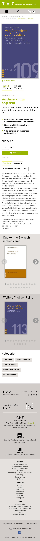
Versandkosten (20, 510)
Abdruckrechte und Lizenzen (20, 508)
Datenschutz (18, 524)
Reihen (20, 471)
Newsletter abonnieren (20, 529)
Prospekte (20, 490)
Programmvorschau (20, 467)
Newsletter (20, 492)
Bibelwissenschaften (11, 370)
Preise (20, 513)
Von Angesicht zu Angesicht (26, 19)
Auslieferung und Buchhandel (20, 506)
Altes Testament (23, 360)
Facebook (20, 494)
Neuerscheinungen (20, 465)
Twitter (20, 496)
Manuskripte (20, 504)
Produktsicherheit (20, 515)
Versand (31, 423)
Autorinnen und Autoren (20, 469)
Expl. (12, 148)
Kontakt (20, 486)
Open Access (20, 477)
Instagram (20, 498)
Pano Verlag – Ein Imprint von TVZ (20, 473)
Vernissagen (20, 475)
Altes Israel (7, 360)
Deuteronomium (9, 375)
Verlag (20, 488)
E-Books (20, 479)
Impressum (7, 524)
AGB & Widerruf (31, 524)
